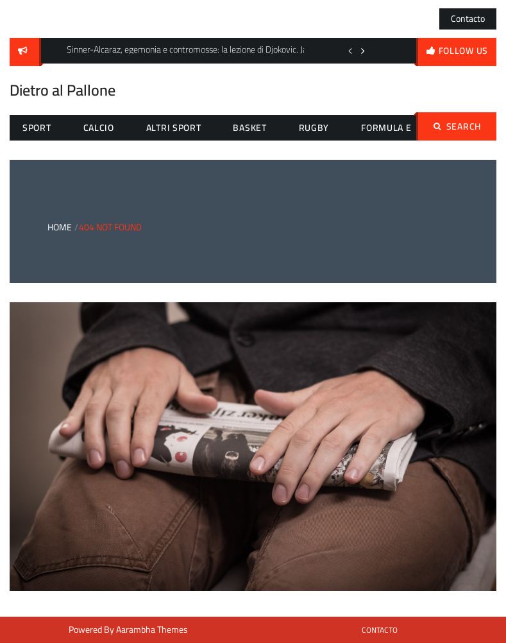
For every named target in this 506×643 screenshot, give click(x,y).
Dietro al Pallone (62, 90)
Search (457, 126)
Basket (249, 127)
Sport (36, 127)
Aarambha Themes (152, 629)
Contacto (468, 18)
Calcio (98, 127)
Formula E (386, 127)
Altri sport (173, 127)
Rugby (314, 127)
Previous (350, 50)
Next (363, 50)
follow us (463, 50)
